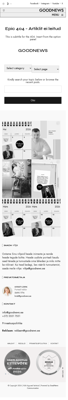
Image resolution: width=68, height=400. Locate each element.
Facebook (34, 3)
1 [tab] (5, 377)
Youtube (55, 3)
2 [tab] (8, 377)
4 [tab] (14, 377)
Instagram (45, 3)
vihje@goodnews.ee (34, 272)
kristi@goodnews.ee (23, 300)
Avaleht (10, 348)
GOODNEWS (33, 50)
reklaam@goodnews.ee (27, 335)
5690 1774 (19, 297)
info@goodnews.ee (12, 316)
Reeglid (22, 348)
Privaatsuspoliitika (12, 327)
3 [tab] (11, 377)
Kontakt (54, 348)
